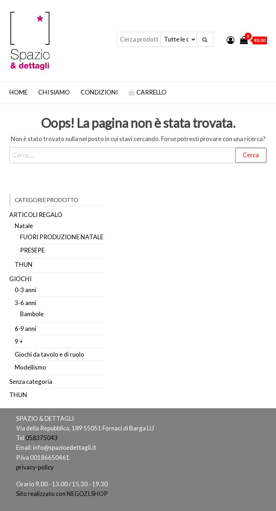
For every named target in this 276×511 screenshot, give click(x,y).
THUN (24, 264)
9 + (19, 341)
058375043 (41, 438)
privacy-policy (35, 467)
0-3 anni (25, 290)
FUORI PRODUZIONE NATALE (61, 237)
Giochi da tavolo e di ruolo (49, 354)
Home (18, 92)
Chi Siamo (54, 92)
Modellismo (30, 367)
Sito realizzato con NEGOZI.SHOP (62, 493)
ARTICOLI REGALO (35, 214)
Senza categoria (30, 381)
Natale (24, 226)
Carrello (151, 92)
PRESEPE (32, 250)
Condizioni (99, 92)
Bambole (32, 314)
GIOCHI (20, 279)
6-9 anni (25, 328)
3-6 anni (25, 303)
